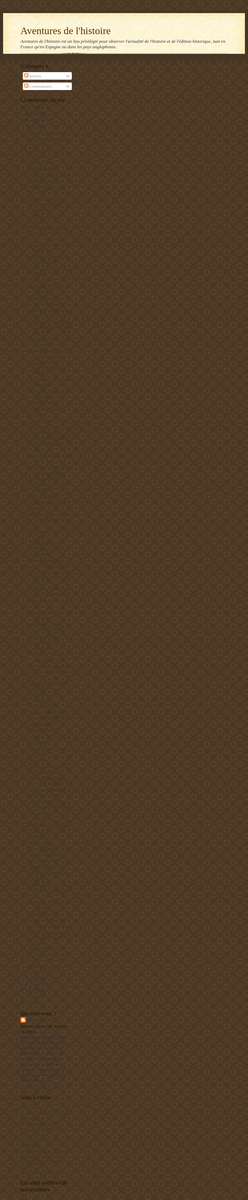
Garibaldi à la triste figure (50, 825)
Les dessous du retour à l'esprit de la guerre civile (48, 953)
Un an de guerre (42, 162)
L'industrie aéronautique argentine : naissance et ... (50, 889)
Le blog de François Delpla (41, 1156)
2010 (30, 107)
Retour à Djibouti (43, 866)
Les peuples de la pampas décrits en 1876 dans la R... (50, 670)
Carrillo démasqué (44, 913)
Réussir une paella (44, 168)
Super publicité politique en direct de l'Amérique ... (50, 232)
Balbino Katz (42, 1020)
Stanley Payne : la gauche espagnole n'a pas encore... (50, 936)
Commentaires (38, 86)
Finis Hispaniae (42, 730)
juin (34, 120)
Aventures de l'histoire (65, 30)
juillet (36, 113)
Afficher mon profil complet (42, 1087)
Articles (32, 76)
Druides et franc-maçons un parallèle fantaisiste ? (50, 577)
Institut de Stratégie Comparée (43, 1151)
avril (35, 977)
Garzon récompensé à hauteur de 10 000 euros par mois (47, 396)
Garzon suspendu (43, 636)
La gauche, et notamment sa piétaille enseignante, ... (51, 326)
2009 (30, 990)
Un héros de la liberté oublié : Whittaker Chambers (46, 203)
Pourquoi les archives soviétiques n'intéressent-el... (46, 699)
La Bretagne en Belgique (39, 1172)
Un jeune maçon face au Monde (44, 1113)
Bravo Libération (43, 496)
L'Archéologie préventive (40, 1140)
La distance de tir (43, 280)
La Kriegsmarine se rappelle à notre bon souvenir (48, 548)
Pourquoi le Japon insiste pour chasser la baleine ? (50, 519)
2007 (30, 1003)
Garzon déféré (41, 723)
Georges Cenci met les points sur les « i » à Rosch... (48, 367)
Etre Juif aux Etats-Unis (48, 132)
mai (34, 126)
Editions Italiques (34, 1134)
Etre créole (38, 760)
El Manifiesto (30, 1145)
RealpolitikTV (31, 1118)
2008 (30, 996)
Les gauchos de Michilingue (42, 1129)
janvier (37, 984)
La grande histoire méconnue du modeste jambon (50, 483)
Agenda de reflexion (36, 1123)
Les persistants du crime (48, 420)
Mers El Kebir (31, 1107)
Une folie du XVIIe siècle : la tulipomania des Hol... (51, 443)
